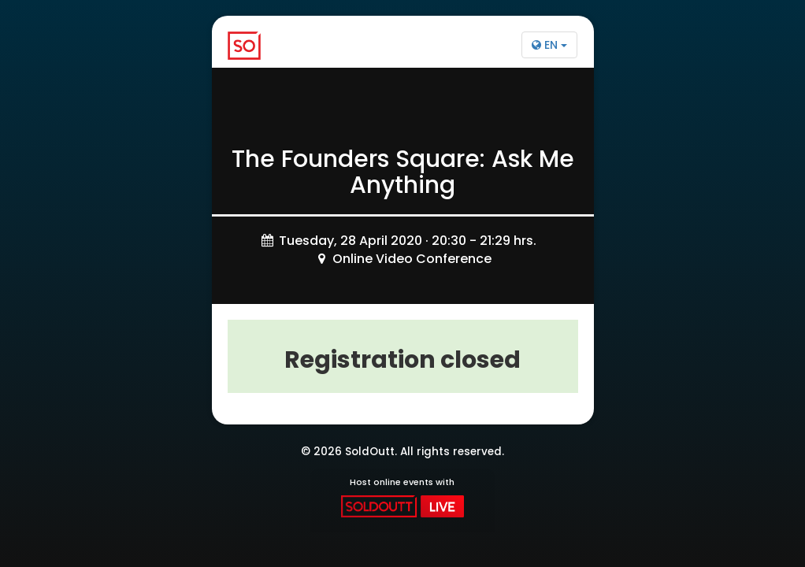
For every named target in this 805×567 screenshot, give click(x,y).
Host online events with (402, 497)
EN (549, 45)
